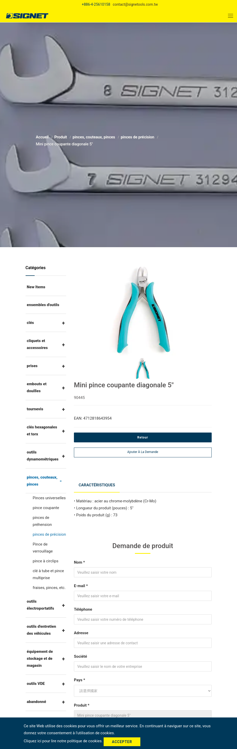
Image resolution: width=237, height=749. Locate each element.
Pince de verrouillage (43, 548)
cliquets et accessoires (37, 344)
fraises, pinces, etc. (49, 587)
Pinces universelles (49, 498)
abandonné (36, 701)
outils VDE (36, 683)
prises (32, 366)
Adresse (81, 631)
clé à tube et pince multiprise (48, 574)
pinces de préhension (42, 521)
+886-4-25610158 (96, 4)
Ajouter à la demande (142, 452)
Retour (142, 437)
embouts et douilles (37, 387)
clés (30, 322)
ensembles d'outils (43, 304)
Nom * (79, 560)
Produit (61, 137)
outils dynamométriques (43, 455)
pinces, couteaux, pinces (94, 137)
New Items (36, 287)
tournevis (35, 409)
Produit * (81, 703)
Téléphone (83, 608)
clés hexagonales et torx (42, 430)
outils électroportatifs (40, 605)
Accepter (122, 742)
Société (80, 655)
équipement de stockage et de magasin (40, 658)
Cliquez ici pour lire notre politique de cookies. (64, 741)
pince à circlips (46, 561)
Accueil (43, 137)
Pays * (79, 678)
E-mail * (81, 584)
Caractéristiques (97, 484)
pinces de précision (138, 137)
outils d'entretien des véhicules (41, 630)
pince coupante (46, 507)
